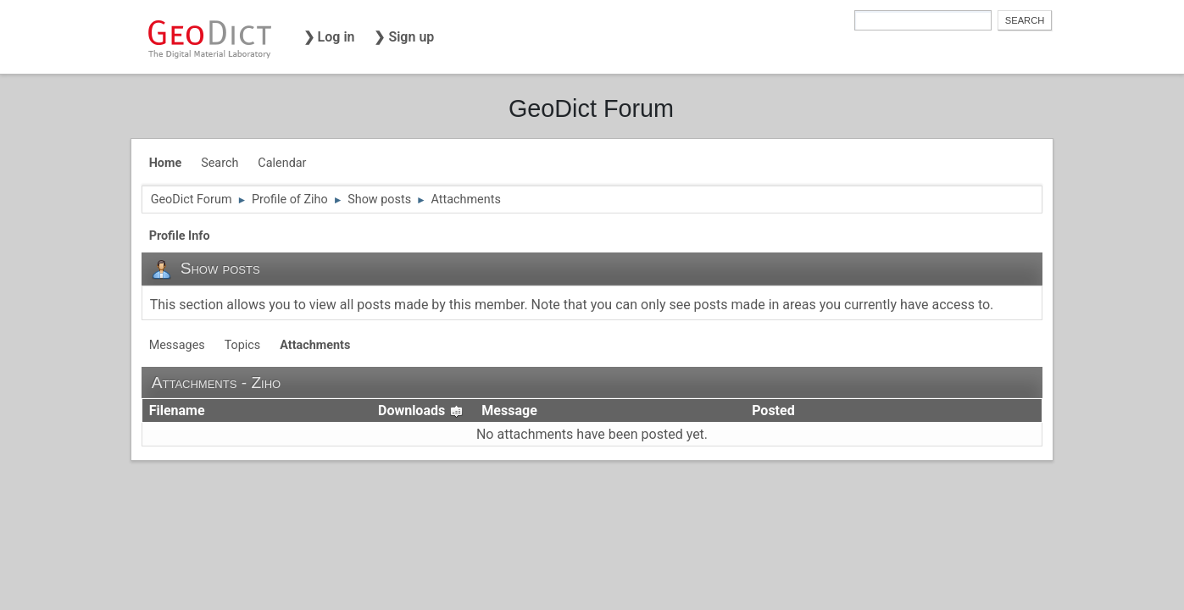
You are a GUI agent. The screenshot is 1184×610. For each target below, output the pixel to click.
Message (508, 410)
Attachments (315, 345)
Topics (243, 345)
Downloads (421, 410)
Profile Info (179, 236)
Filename (177, 410)
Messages (177, 345)
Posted (773, 410)
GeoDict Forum (591, 108)
